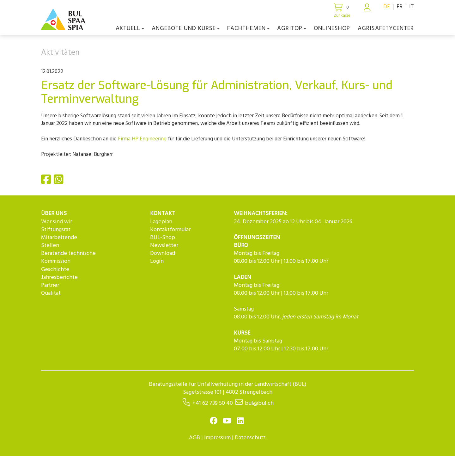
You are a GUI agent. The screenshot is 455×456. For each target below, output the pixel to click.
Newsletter (164, 245)
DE (386, 7)
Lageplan (161, 221)
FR (400, 7)
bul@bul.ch (259, 403)
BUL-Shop (162, 237)
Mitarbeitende (59, 237)
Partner (50, 285)
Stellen (50, 245)
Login (157, 261)
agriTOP (291, 28)
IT (411, 7)
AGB (194, 437)
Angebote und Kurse (186, 28)
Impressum (217, 437)
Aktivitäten (60, 52)
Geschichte (55, 269)
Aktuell (130, 28)
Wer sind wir (56, 221)
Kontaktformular (170, 229)
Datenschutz (250, 437)
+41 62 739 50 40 (212, 403)
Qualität (51, 293)
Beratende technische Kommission (68, 257)
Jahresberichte (59, 277)
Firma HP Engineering (142, 139)
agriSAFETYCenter (386, 28)
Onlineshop (332, 28)
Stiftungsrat (55, 229)
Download (162, 253)
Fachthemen (248, 28)
